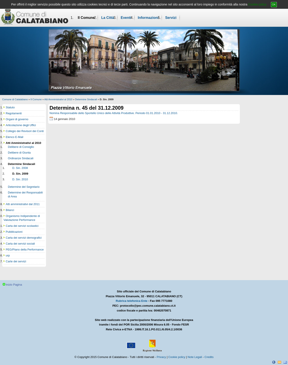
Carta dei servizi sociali (20, 243)
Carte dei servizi (16, 261)
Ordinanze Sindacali (20, 158)
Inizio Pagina (14, 284)
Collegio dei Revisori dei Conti (25, 131)
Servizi (171, 18)
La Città (107, 18)
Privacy (161, 357)
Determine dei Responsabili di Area (25, 194)
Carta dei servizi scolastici (22, 225)
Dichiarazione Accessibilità (274, 362)
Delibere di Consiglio (21, 147)
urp (8, 255)
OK (274, 4)
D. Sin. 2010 (20, 179)
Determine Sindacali (86, 99)
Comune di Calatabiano (15, 99)
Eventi (126, 18)
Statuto (10, 107)
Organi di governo (17, 119)
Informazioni (148, 18)
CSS (279, 362)
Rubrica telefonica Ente (131, 300)
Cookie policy (257, 4)
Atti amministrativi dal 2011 (23, 204)
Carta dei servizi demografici (24, 237)
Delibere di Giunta (19, 152)
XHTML (285, 362)
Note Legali (194, 357)
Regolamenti (14, 113)
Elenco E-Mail (14, 137)
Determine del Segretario (24, 186)
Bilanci (10, 210)
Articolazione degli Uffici (21, 125)
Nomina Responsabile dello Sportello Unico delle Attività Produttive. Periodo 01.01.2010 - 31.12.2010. (113, 113)
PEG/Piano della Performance (25, 249)
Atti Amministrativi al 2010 (58, 99)
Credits (209, 357)
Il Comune (86, 18)
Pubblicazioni (14, 231)
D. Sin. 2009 (20, 173)
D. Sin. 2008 (20, 168)
